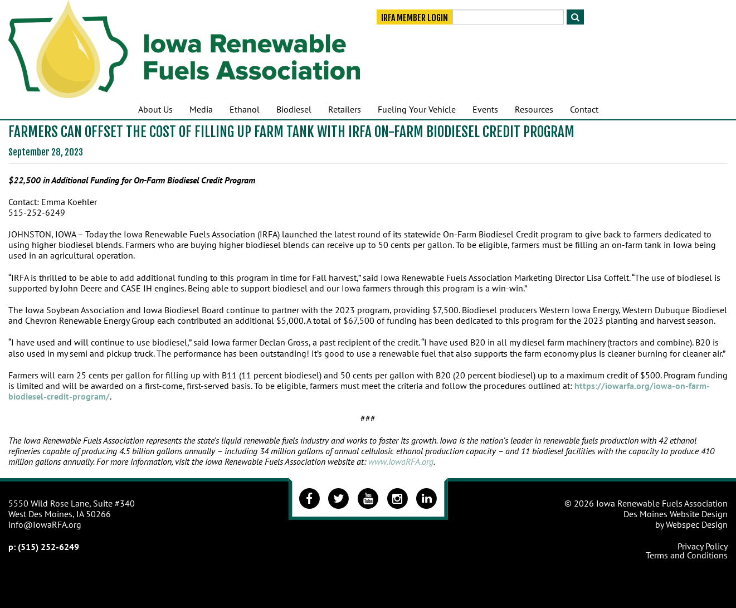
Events (485, 109)
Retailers (344, 109)
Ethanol (245, 109)
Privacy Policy (702, 546)
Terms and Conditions (687, 555)
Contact (584, 109)
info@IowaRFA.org (44, 524)
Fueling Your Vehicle (417, 109)
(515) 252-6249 (48, 546)
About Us (155, 109)
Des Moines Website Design (675, 513)
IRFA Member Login (414, 17)
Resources (534, 109)
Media (201, 109)
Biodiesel (293, 109)
